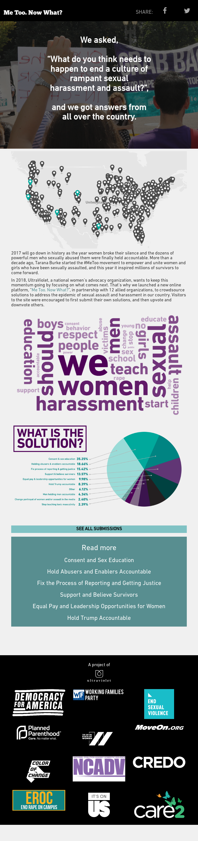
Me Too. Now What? (50, 290)
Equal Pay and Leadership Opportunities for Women (99, 607)
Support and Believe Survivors (99, 595)
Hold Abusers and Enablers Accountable (99, 572)
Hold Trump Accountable (99, 618)
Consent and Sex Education (99, 561)
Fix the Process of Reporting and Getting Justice (99, 583)
